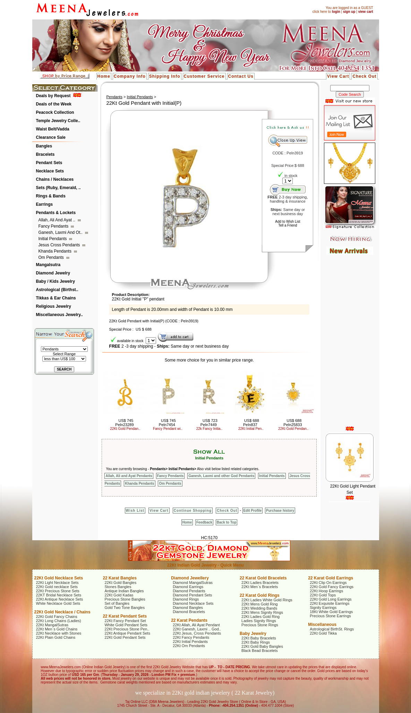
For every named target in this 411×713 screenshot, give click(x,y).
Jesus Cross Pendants (59, 245)
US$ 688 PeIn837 (251, 422)
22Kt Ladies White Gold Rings (266, 600)
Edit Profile (252, 510)
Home (103, 76)
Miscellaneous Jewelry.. (59, 314)
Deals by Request (53, 95)
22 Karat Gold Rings (260, 595)
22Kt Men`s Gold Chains (57, 629)
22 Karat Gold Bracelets (263, 578)
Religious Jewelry (53, 306)
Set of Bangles (116, 603)
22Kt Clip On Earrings (328, 582)
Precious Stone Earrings (330, 616)
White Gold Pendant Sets (125, 625)
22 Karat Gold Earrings (330, 578)
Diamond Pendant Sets (192, 595)
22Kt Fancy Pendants (191, 637)
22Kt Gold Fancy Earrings (331, 587)
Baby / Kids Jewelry (55, 281)
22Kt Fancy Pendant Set (125, 621)
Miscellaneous (322, 624)
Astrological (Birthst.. (57, 289)
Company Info (130, 76)
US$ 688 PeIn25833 (292, 422)
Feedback (204, 522)
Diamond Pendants (189, 591)
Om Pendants (51, 257)
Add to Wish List (287, 221)
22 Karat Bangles (119, 578)
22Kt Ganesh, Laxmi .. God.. (197, 629)
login (336, 12)
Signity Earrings (323, 607)
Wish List (135, 510)
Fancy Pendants (54, 226)
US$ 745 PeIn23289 (124, 422)
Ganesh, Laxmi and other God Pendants (221, 476)
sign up (349, 12)
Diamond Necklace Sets (193, 603)
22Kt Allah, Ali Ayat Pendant (196, 625)
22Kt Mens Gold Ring (259, 604)
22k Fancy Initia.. (209, 429)
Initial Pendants (53, 238)
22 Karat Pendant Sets (125, 616)
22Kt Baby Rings (255, 642)
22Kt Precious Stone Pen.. (126, 629)
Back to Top (226, 522)
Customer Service (204, 76)
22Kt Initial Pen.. (251, 429)
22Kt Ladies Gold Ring (260, 616)
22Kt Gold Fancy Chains (56, 616)
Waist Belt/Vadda (52, 129)
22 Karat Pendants (189, 620)
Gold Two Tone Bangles (124, 607)
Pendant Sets (49, 162)
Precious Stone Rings (259, 625)
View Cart (338, 76)
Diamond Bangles (188, 607)
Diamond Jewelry (53, 273)
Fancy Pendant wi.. (167, 429)
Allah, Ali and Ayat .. (57, 220)
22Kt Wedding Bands (259, 608)
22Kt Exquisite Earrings (329, 603)
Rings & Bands (51, 196)
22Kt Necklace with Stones (59, 633)
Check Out (364, 76)
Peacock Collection (55, 112)
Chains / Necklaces (55, 179)
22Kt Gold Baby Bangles (262, 646)
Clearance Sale (51, 137)
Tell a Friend (287, 225)
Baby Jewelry (253, 633)
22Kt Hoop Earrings (326, 591)
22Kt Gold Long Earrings (330, 599)
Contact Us (241, 76)
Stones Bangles (117, 587)
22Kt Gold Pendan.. (125, 429)
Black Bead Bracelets (259, 650)
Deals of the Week (53, 104)
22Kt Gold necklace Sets (57, 587)
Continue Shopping (193, 510)
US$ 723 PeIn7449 (208, 422)
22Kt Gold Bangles (120, 582)
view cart (365, 12)
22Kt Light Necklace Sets (57, 582)
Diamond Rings (186, 599)
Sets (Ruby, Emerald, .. (58, 187)
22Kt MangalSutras (52, 625)
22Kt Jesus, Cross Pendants (197, 633)
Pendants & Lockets (56, 212)
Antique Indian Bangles (124, 591)
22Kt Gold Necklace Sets (58, 578)
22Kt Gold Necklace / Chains (62, 612)
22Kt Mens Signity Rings (262, 612)
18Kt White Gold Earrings (331, 612)
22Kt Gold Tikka (323, 633)
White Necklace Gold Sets (58, 603)
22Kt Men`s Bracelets (259, 587)
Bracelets (45, 154)
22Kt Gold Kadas (118, 595)
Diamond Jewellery (190, 578)
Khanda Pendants (55, 251)
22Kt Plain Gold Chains (56, 637)
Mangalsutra (48, 264)
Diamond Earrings (188, 587)
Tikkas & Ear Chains (56, 298)
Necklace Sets (50, 171)
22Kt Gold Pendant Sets (124, 637)
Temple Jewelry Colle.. (58, 120)
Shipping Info (164, 76)
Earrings (44, 204)
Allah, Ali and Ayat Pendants (128, 476)
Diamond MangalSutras (193, 582)
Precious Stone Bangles (124, 599)
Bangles (44, 146)
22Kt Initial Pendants (190, 641)
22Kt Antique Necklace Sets (59, 599)
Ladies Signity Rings (258, 621)
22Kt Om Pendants (189, 646)
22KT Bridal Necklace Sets (59, 595)
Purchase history (280, 510)
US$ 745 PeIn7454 (167, 422)
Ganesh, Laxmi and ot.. (61, 232)
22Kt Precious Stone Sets (57, 591)
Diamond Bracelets (189, 612)
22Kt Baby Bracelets (258, 638)
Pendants (114, 97)
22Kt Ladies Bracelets (260, 582)
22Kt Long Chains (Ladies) (58, 621)
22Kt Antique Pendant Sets (127, 633)
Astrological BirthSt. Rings (332, 629)
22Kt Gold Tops (323, 595)
